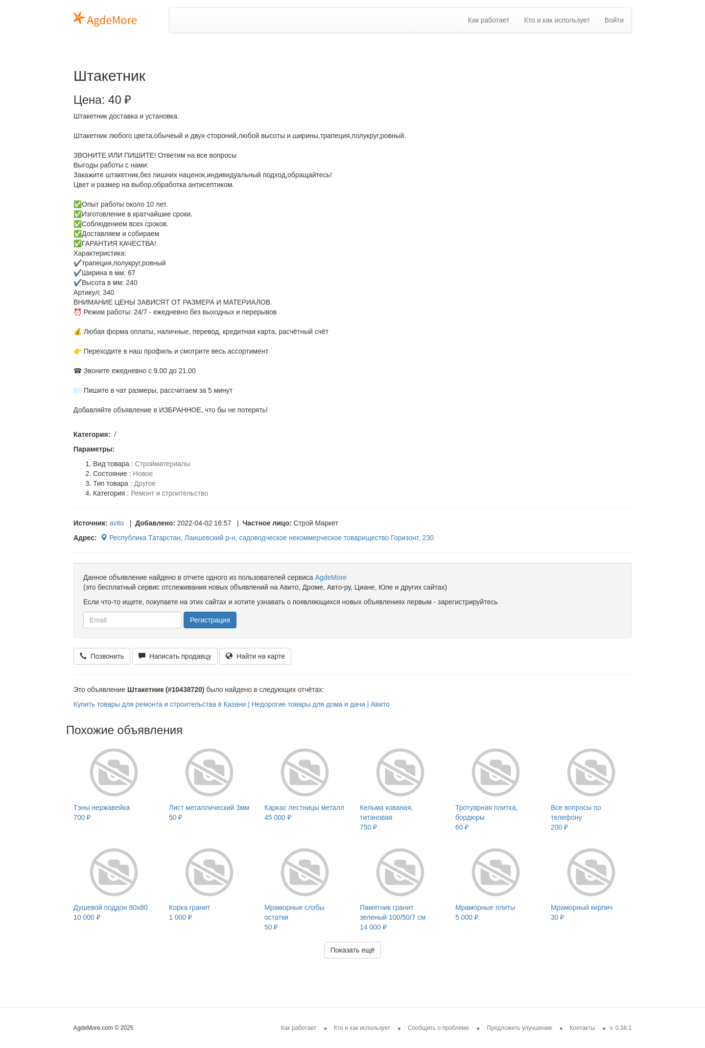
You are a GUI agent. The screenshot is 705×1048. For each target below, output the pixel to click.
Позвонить (102, 656)
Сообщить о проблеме (438, 1027)
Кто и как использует (557, 20)
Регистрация (210, 620)
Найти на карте (255, 656)
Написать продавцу (175, 656)
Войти (614, 20)
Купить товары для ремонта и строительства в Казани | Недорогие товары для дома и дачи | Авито (231, 704)
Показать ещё (352, 950)
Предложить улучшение (519, 1027)
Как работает (489, 20)
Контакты (582, 1027)
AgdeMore (331, 577)
